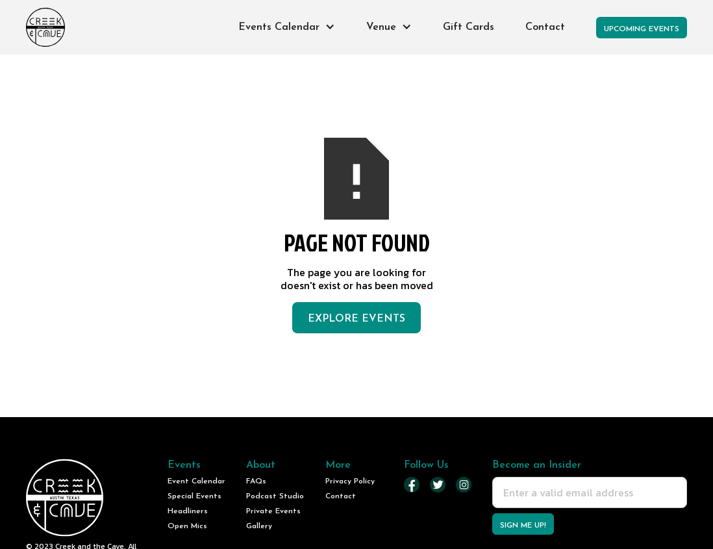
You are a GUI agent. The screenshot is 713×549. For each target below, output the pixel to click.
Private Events (273, 511)
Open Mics (187, 526)
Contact (545, 27)
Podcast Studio (275, 496)
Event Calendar (196, 481)
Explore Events (356, 319)
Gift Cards (468, 27)
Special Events (194, 496)
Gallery (259, 526)
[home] (45, 27)
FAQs (256, 481)
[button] (286, 27)
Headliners (188, 511)
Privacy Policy (350, 481)
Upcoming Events (641, 29)
